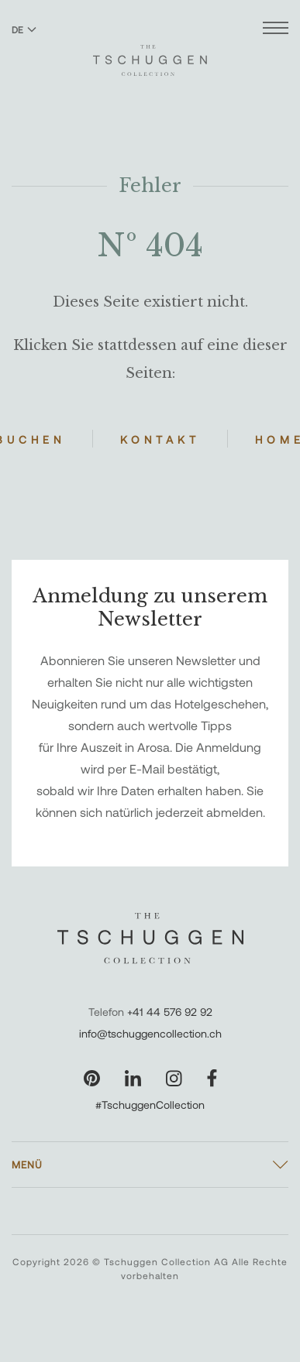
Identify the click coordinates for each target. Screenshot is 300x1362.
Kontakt (160, 439)
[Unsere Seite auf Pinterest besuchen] (92, 1078)
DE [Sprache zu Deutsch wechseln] (24, 29)
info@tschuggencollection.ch (150, 1033)
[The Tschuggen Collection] (150, 53)
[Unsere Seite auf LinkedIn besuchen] (133, 1078)
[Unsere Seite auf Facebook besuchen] (212, 1078)
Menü (27, 1164)
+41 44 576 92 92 (169, 1011)
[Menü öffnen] (275, 30)
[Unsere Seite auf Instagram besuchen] (174, 1078)
